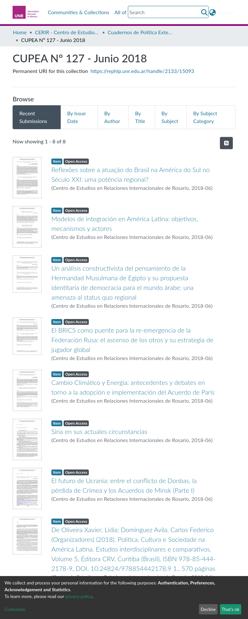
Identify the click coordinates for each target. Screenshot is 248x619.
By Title (140, 117)
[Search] (168, 12)
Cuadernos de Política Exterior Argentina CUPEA (140, 32)
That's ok (230, 609)
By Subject (169, 117)
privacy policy (78, 596)
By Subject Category (205, 117)
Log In (224, 12)
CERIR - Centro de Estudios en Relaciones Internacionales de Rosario (67, 32)
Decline (208, 609)
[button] (213, 12)
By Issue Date (76, 117)
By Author (112, 117)
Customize (15, 609)
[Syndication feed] (226, 143)
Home (20, 32)
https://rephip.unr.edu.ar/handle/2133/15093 (142, 71)
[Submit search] (205, 12)
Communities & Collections (78, 12)
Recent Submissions (33, 117)
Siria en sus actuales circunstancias (99, 431)
